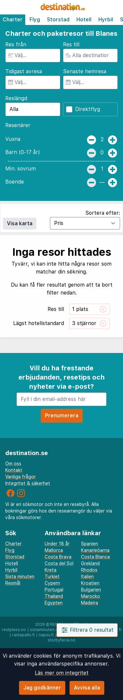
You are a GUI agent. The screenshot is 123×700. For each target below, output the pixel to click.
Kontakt (13, 470)
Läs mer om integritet (62, 673)
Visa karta (19, 223)
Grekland (90, 563)
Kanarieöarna (95, 550)
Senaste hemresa (84, 71)
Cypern (52, 583)
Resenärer (18, 125)
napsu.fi (46, 635)
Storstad (58, 19)
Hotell (84, 19)
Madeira (89, 602)
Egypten (54, 602)
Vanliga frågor (20, 476)
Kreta (50, 570)
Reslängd (16, 98)
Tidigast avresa (23, 71)
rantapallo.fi (23, 635)
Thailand (54, 596)
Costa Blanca (95, 556)
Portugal (54, 589)
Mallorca (54, 550)
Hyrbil (105, 19)
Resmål (12, 583)
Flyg (35, 19)
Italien (87, 576)
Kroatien (90, 583)
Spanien (89, 543)
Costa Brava (58, 556)
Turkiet (52, 576)
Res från (15, 44)
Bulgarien (91, 589)
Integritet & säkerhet (27, 483)
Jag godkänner (42, 688)
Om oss (13, 463)
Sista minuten (19, 576)
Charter (13, 19)
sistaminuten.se (45, 629)
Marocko (90, 596)
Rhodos (89, 570)
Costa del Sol (59, 563)
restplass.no (14, 629)
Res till (71, 44)
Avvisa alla (87, 688)
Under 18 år (57, 543)
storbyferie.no (61, 640)
